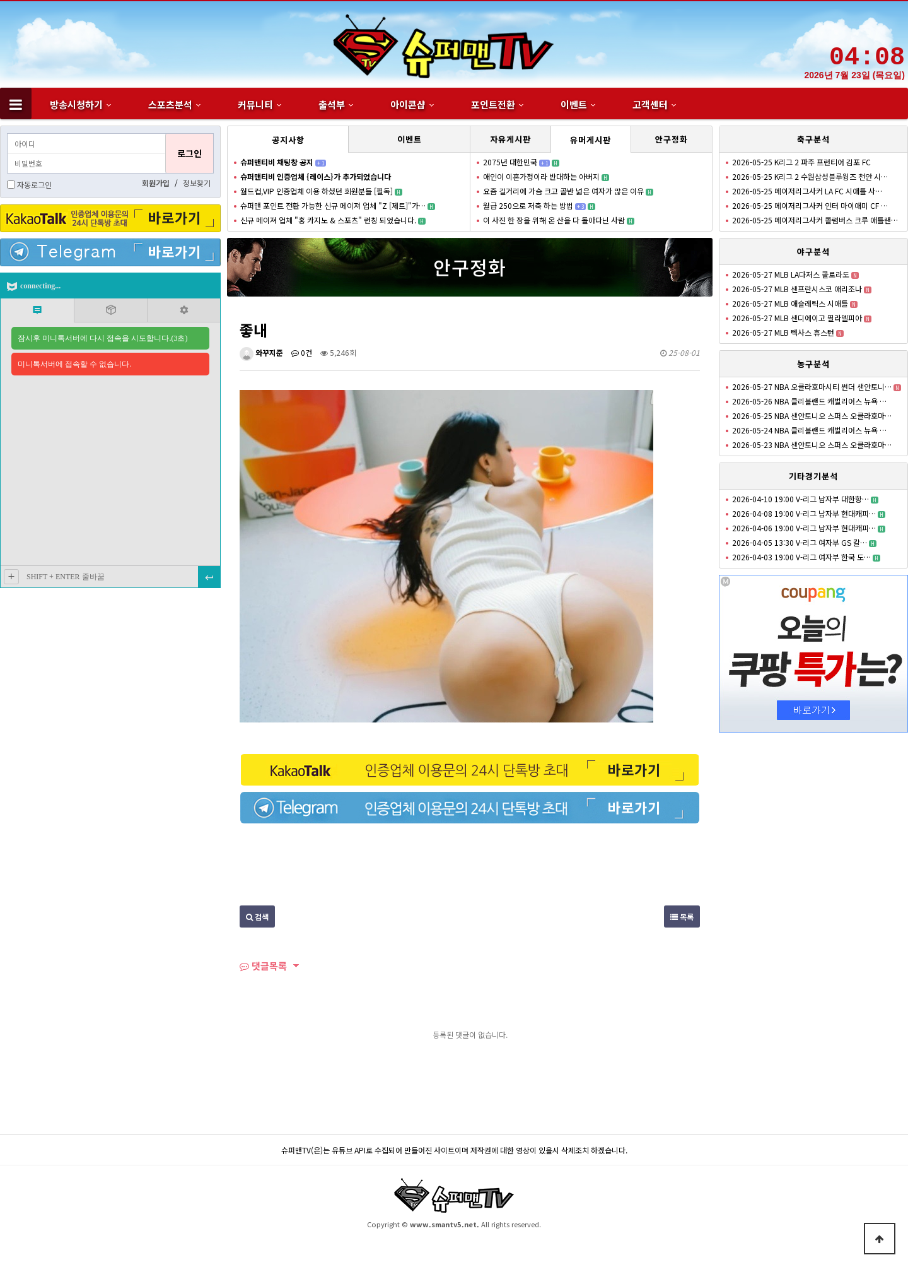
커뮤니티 (255, 104)
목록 (682, 916)
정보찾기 (197, 182)
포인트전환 (493, 104)
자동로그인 (34, 184)
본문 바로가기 (0, 0)
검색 (257, 916)
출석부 (331, 104)
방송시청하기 (76, 104)
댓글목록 (263, 965)
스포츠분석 (170, 104)
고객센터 (650, 104)
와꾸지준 (261, 352)
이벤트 (574, 104)
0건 (301, 352)
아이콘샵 (408, 104)
